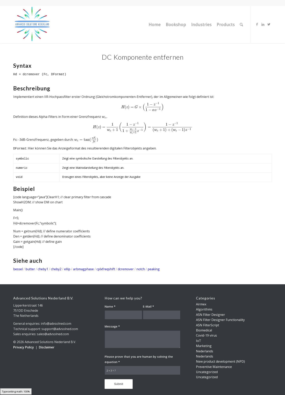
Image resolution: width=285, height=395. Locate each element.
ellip (68, 269)
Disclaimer (46, 347)
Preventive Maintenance (214, 367)
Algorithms (204, 309)
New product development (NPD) (220, 361)
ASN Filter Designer (210, 314)
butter (30, 269)
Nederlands (204, 351)
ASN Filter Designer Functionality (220, 320)
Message (112, 326)
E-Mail (148, 306)
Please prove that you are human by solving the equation (139, 359)
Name (110, 306)
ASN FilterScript (207, 325)
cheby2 (56, 269)
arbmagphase (83, 269)
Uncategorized (207, 372)
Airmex (201, 304)
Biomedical (204, 330)
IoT (198, 341)
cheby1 (43, 269)
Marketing (204, 346)
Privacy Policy (23, 347)
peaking (154, 269)
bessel (18, 269)
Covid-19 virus (206, 335)
